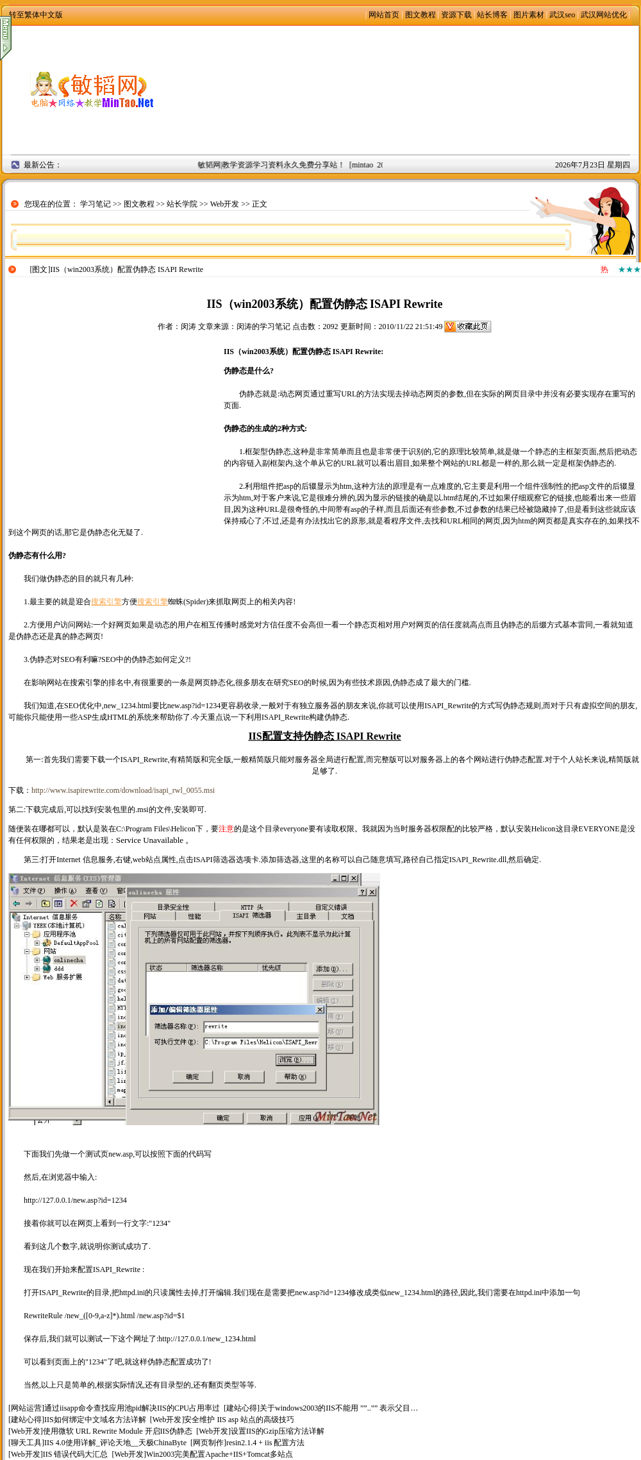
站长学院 (182, 203)
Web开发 (225, 203)
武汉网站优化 (604, 14)
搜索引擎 (106, 601)
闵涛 (188, 326)
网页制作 (208, 1442)
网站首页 (384, 14)
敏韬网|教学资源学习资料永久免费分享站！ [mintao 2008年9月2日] (313, 164)
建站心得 (241, 1408)
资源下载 (456, 14)
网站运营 (26, 1408)
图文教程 (420, 14)
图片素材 (528, 14)
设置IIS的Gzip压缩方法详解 (277, 1431)
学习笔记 (95, 203)
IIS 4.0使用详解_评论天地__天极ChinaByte (115, 1442)
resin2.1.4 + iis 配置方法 (265, 1442)
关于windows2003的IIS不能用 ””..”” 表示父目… (339, 1408)
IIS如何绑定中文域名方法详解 (95, 1419)
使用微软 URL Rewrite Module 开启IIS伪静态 (118, 1431)
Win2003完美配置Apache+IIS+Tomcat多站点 (219, 1454)
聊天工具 (26, 1442)
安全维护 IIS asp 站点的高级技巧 (239, 1419)
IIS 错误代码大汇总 (75, 1454)
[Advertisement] (410, 90)
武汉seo (562, 14)
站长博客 (492, 14)
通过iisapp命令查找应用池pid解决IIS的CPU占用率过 (132, 1408)
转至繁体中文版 (36, 14)
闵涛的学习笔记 (263, 326)
